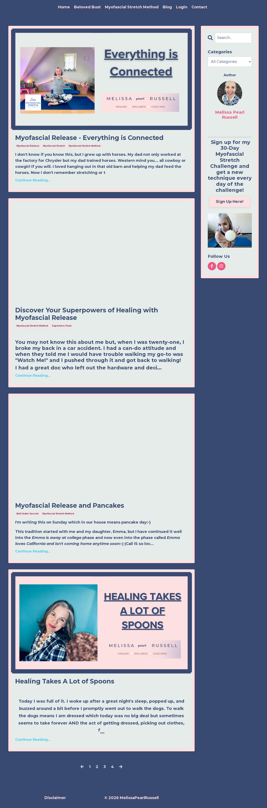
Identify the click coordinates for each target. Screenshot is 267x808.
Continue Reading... (32, 180)
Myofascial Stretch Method (132, 7)
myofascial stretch (54, 146)
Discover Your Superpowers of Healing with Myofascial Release (86, 314)
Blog (167, 7)
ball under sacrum (27, 513)
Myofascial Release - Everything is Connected (89, 138)
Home (64, 7)
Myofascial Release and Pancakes (69, 505)
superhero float (61, 325)
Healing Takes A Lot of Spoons (64, 681)
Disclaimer (55, 798)
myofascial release (27, 146)
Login (181, 7)
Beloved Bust (87, 7)
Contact (199, 7)
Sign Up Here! (229, 201)
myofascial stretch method (84, 146)
